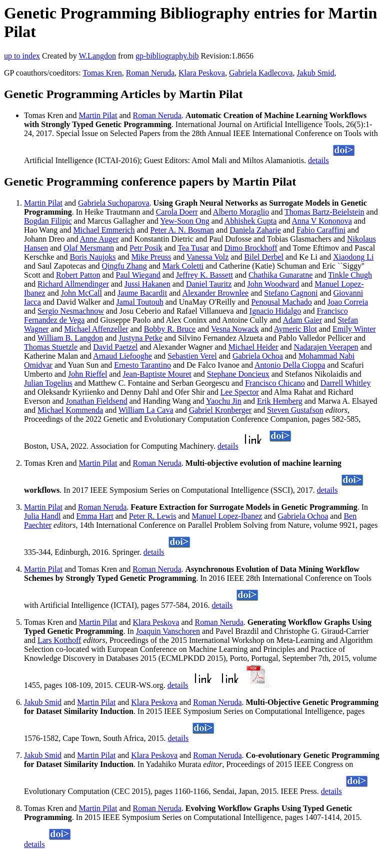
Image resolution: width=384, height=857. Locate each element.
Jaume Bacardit (142, 293)
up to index (22, 56)
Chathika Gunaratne (280, 275)
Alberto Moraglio (241, 212)
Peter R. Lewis (152, 516)
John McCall (81, 293)
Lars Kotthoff (59, 640)
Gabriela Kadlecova (260, 73)
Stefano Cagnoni (291, 293)
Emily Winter (354, 329)
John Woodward (274, 284)
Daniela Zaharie (255, 230)
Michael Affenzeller (96, 329)
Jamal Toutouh (140, 302)
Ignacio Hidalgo (276, 311)
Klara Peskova (201, 73)
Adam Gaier (302, 320)
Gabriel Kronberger (220, 410)
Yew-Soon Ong (184, 221)
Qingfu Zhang (124, 266)
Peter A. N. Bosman (182, 230)
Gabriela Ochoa (257, 356)
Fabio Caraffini (321, 230)
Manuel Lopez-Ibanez (227, 516)
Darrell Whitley (345, 383)
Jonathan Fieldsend (97, 401)
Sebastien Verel (192, 356)
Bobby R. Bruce (170, 329)
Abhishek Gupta (250, 221)
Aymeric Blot (295, 329)
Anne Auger (99, 239)
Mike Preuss (152, 257)
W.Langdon (97, 56)
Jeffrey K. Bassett (204, 275)
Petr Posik (146, 248)
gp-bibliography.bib (167, 56)
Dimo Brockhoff (251, 248)
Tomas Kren (102, 73)
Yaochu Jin (224, 401)
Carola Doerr (177, 212)
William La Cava (146, 410)
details (318, 160)
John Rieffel (87, 374)
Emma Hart (94, 516)
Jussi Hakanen (147, 284)
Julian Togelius (48, 383)
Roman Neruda (150, 73)
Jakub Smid (315, 73)
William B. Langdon (70, 338)
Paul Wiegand (138, 275)
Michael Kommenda (70, 410)
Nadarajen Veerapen (326, 347)
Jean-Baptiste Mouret (156, 374)
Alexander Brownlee (215, 293)
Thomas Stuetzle (51, 347)
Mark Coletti (183, 266)
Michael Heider (253, 347)
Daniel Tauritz (209, 284)
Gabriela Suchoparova (114, 203)
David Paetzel (115, 347)
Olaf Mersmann (89, 248)
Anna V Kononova (322, 221)
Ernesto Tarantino (142, 365)
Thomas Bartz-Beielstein (324, 212)
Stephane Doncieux (238, 374)
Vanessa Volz (207, 257)
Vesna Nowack (235, 329)
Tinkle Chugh (350, 275)
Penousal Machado (281, 302)
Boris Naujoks (93, 257)
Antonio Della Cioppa (289, 365)
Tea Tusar (193, 248)
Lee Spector (239, 392)
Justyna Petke (140, 338)
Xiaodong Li (353, 257)
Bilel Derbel (264, 257)
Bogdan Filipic (48, 221)
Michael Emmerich (103, 230)
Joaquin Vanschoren (168, 631)
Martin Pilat (98, 115)
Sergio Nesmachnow (71, 311)
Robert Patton (78, 275)
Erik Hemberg (279, 401)
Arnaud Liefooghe (122, 356)
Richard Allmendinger (73, 284)
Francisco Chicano (275, 383)
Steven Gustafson (295, 410)
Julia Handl (42, 516)
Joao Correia (348, 302)
